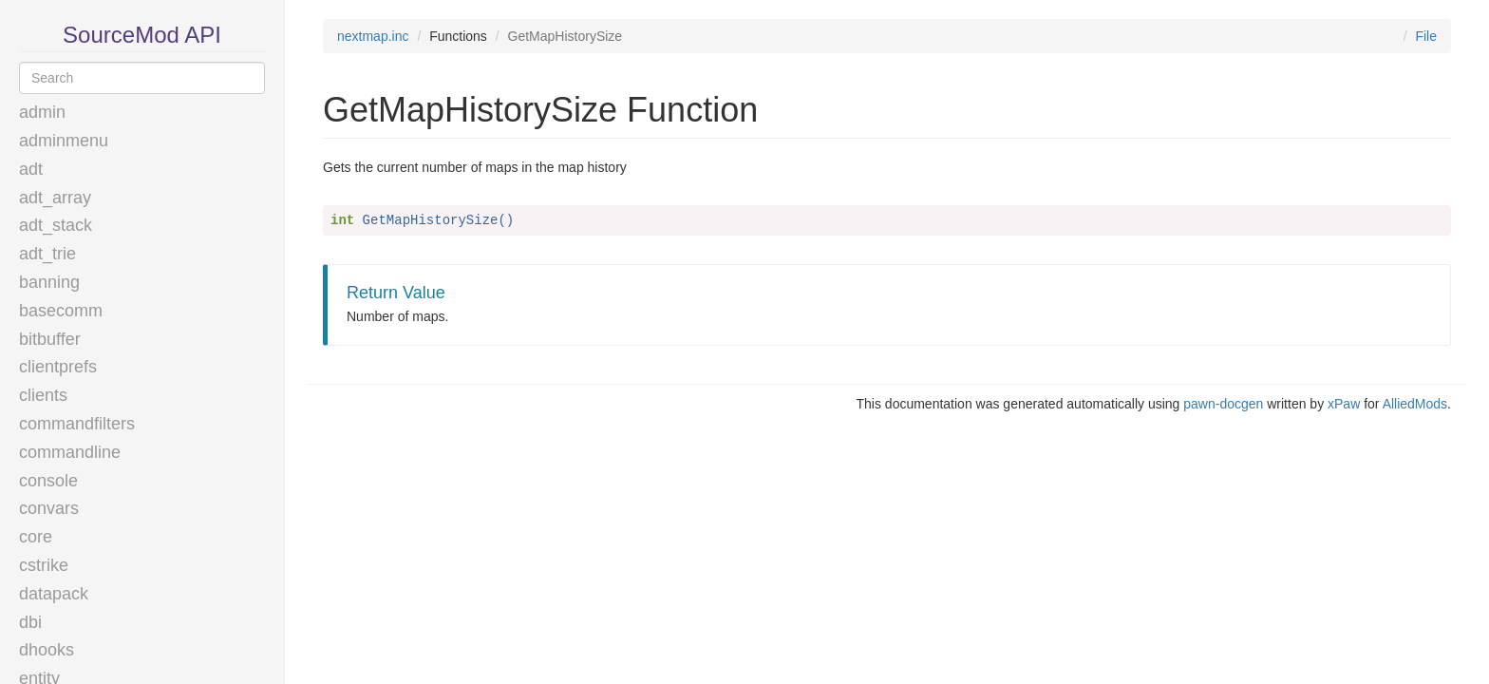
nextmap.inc (372, 36)
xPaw (1344, 403)
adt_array (55, 197)
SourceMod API (142, 35)
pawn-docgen (1223, 403)
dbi (30, 622)
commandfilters (77, 423)
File (1426, 36)
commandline (70, 452)
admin (42, 112)
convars (49, 508)
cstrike (43, 565)
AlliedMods (1415, 403)
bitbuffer (50, 339)
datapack (53, 593)
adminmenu (63, 140)
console (48, 480)
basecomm (61, 310)
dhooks (46, 649)
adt (31, 169)
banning (49, 282)
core (35, 536)
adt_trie (47, 253)
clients (43, 395)
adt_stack (55, 225)
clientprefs (58, 366)
